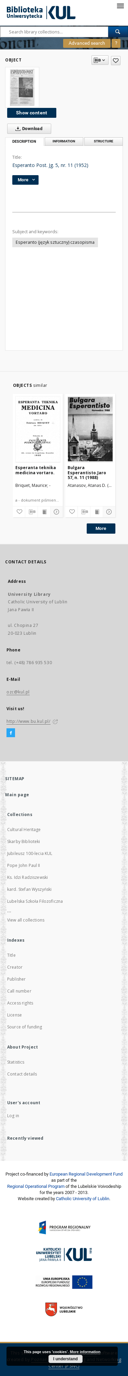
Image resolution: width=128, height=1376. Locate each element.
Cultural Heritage (24, 829)
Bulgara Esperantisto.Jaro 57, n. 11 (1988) (87, 472)
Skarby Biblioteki (23, 841)
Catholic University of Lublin (82, 1198)
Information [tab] (64, 141)
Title (11, 955)
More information (85, 1352)
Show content (31, 112)
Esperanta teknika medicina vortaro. (35, 470)
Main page (17, 795)
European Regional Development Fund (86, 1174)
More (101, 528)
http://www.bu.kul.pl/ (28, 721)
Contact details (22, 1074)
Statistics (16, 1062)
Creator (15, 967)
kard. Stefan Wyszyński (29, 889)
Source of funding (24, 1027)
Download (27, 128)
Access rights (20, 1003)
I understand (65, 1359)
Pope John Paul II (23, 865)
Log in (13, 1116)
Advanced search (87, 43)
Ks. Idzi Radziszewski (27, 877)
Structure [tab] (103, 141)
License (14, 1015)
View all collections (25, 920)
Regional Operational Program (36, 1186)
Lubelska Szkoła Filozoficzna (35, 901)
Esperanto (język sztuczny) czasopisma (55, 242)
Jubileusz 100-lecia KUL (29, 853)
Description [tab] (24, 141)
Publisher (16, 979)
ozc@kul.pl (18, 692)
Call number (19, 991)
